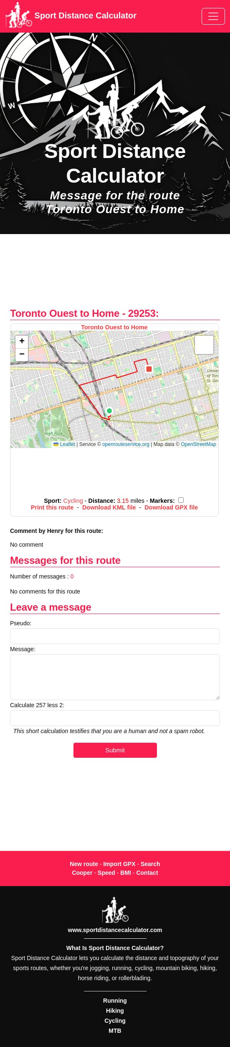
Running (115, 1000)
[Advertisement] (115, 275)
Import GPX (119, 864)
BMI (125, 872)
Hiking (115, 1010)
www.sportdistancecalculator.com (115, 930)
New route (84, 864)
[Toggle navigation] (213, 16)
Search (150, 864)
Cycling (115, 1020)
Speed (106, 872)
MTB (115, 1030)
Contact (147, 872)
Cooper (82, 872)
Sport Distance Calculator (70, 16)
